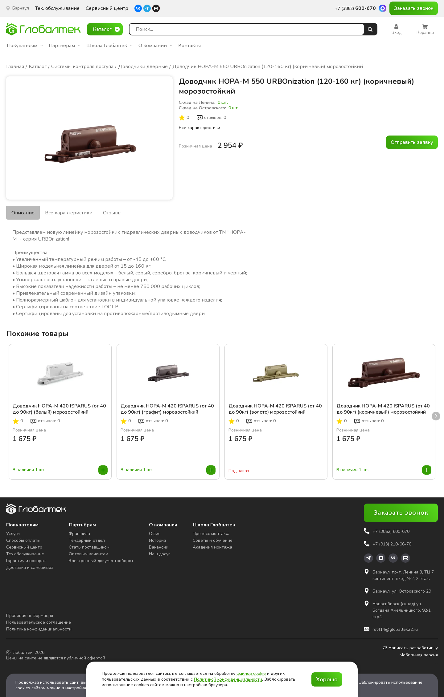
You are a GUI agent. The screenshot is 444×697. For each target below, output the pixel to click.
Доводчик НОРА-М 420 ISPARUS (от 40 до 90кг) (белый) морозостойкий (59, 409)
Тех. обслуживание (57, 8)
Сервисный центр (107, 8)
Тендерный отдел (87, 540)
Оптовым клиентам (88, 554)
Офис (154, 534)
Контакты (189, 45)
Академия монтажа (212, 547)
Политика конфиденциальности (39, 629)
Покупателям (25, 45)
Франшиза (79, 534)
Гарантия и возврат (26, 561)
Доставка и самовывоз (29, 567)
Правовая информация (29, 615)
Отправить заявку (412, 142)
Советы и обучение (212, 540)
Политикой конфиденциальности (228, 679)
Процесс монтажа (211, 534)
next (436, 416)
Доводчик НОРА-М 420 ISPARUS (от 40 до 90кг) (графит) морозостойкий (167, 409)
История (157, 540)
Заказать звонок (413, 8)
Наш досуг (159, 554)
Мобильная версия (419, 655)
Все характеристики (199, 128)
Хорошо (327, 679)
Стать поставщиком (89, 547)
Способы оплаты (23, 540)
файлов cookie (251, 673)
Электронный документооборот (101, 561)
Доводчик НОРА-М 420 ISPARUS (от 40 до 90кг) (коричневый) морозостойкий (383, 409)
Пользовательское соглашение (38, 622)
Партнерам (64, 45)
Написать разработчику (410, 648)
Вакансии (158, 547)
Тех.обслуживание (25, 554)
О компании (155, 45)
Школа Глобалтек (109, 45)
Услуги (13, 534)
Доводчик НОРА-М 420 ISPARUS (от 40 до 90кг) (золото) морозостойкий (275, 409)
